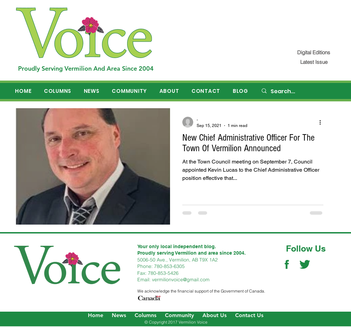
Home (95, 315)
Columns (145, 315)
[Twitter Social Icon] (304, 264)
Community (179, 315)
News (119, 315)
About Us (214, 315)
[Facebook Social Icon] (286, 264)
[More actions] (322, 122)
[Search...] (298, 91)
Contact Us (249, 315)
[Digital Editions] (313, 52)
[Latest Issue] (313, 62)
